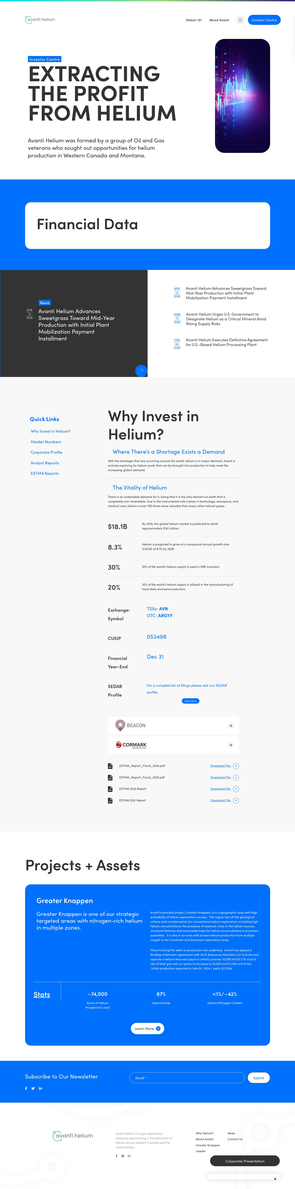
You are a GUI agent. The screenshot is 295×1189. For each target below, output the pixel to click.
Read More (190, 700)
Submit (258, 1077)
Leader (201, 1151)
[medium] (26, 1088)
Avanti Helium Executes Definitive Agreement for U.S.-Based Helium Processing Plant (227, 342)
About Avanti (205, 1139)
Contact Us (235, 1139)
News (231, 1133)
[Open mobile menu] (240, 20)
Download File (224, 765)
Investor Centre (264, 19)
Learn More (148, 1028)
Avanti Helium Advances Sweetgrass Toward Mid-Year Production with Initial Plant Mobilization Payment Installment (226, 292)
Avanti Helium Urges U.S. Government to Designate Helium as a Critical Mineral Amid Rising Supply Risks (226, 318)
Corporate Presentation (245, 1160)
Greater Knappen (208, 1145)
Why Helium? (205, 1133)
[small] (117, 1155)
